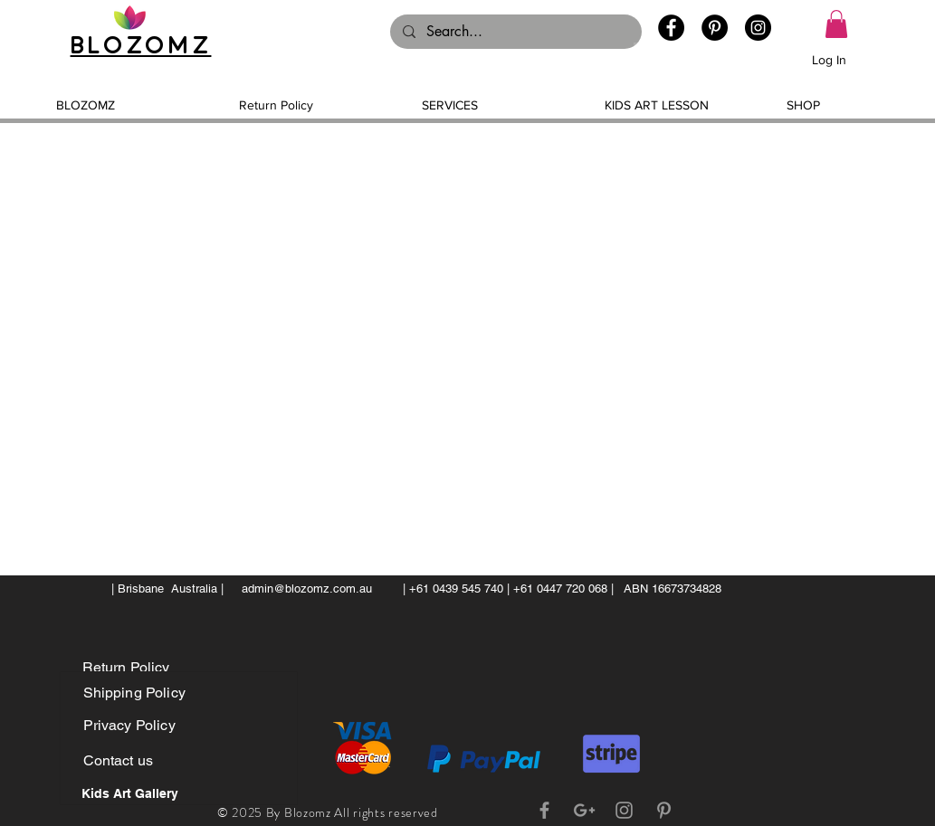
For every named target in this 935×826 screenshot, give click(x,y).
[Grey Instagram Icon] (624, 810)
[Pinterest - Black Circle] (714, 27)
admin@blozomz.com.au (307, 588)
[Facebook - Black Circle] (671, 27)
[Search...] (515, 31)
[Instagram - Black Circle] (758, 27)
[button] (836, 24)
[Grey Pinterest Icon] (664, 810)
